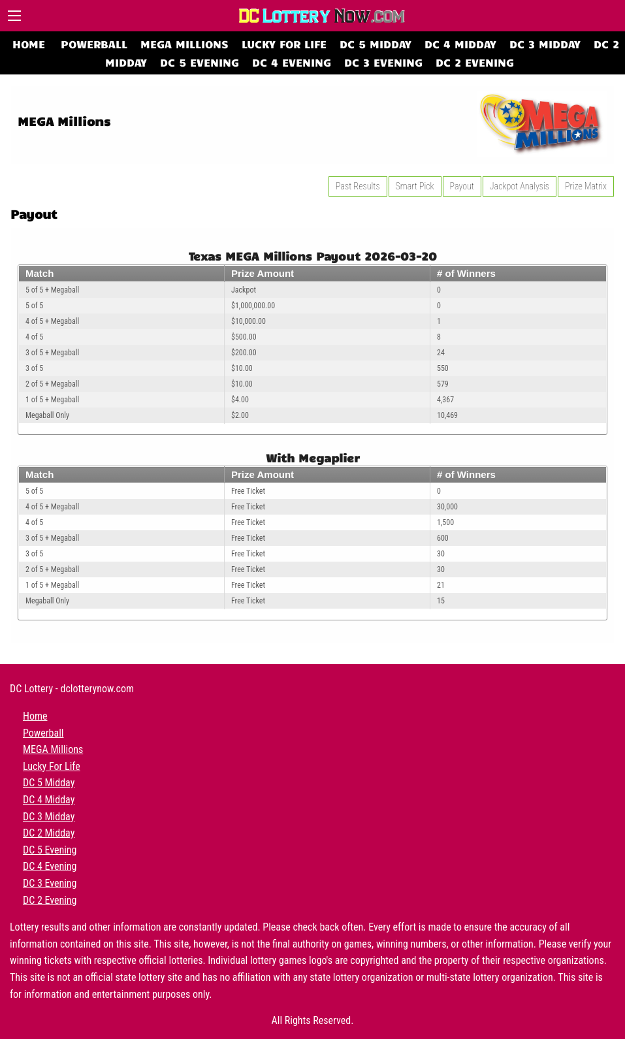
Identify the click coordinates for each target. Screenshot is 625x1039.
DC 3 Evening (383, 62)
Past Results (358, 186)
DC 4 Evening (291, 62)
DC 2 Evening (475, 62)
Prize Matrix (586, 186)
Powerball (94, 43)
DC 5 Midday (375, 43)
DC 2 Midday (48, 833)
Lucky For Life (284, 43)
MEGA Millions (184, 43)
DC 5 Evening (199, 62)
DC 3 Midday (545, 43)
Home (28, 43)
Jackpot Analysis (519, 186)
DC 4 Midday (460, 43)
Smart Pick (415, 186)
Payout (462, 186)
